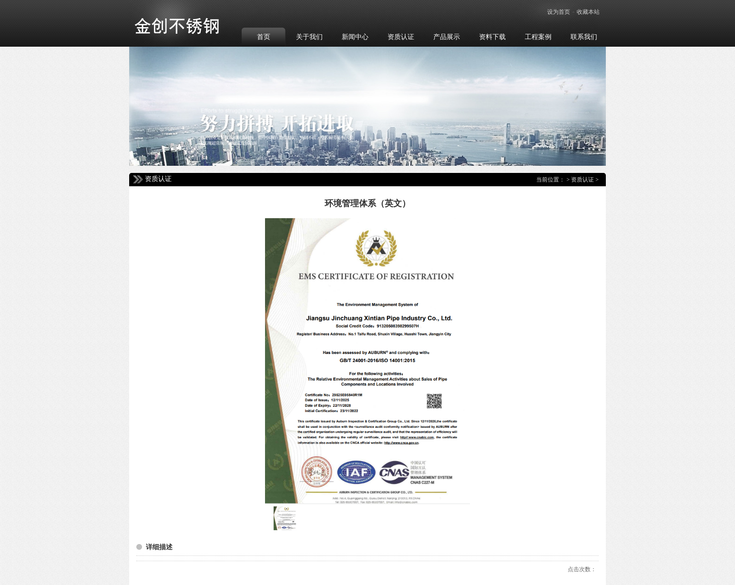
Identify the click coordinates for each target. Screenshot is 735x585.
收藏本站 (588, 12)
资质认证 (582, 179)
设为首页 (558, 12)
